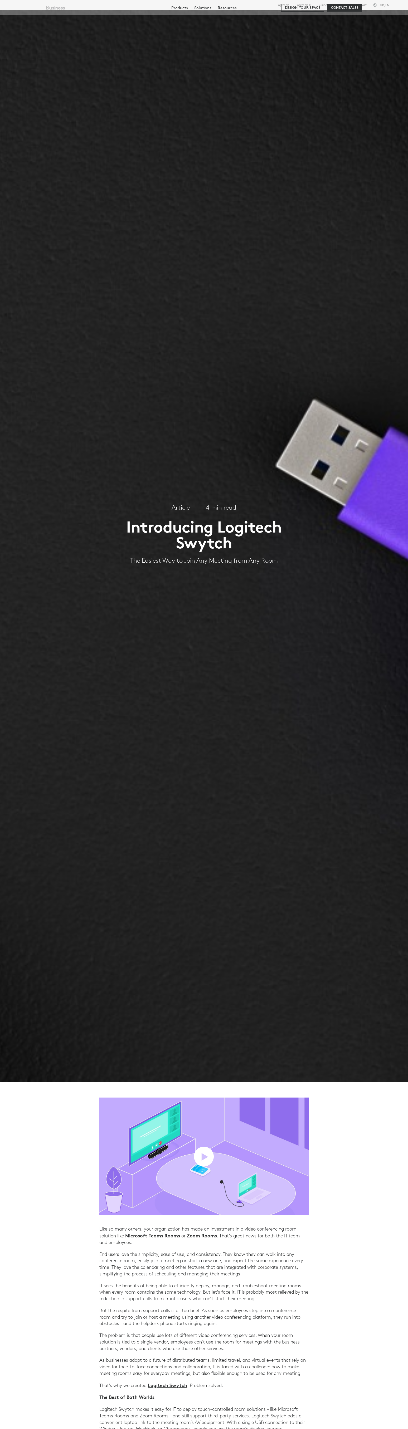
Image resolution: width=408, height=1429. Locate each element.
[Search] (339, 17)
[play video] (204, 1156)
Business (324, 5)
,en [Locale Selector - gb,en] (384, 5)
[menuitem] (179, 32)
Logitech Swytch (167, 1385)
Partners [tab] (197, 17)
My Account (368, 17)
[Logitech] (44, 16)
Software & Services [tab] (121, 17)
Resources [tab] (165, 17)
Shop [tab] (83, 17)
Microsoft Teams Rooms (152, 1235)
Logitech (282, 5)
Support (361, 5)
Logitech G (303, 5)
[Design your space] (302, 32)
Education (343, 5)
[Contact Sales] (344, 32)
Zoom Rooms (201, 1235)
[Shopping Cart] (384, 17)
